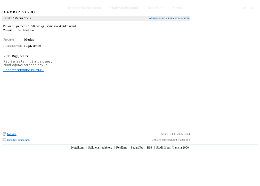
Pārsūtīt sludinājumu (18, 139)
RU (245, 8)
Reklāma (121, 147)
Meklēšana (155, 8)
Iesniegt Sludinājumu (84, 8)
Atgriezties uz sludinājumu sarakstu (169, 17)
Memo (177, 8)
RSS (149, 147)
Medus (18, 18)
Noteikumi (77, 147)
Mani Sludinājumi (124, 8)
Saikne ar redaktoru (100, 147)
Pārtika (7, 18)
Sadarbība (137, 147)
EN (252, 8)
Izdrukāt (12, 134)
